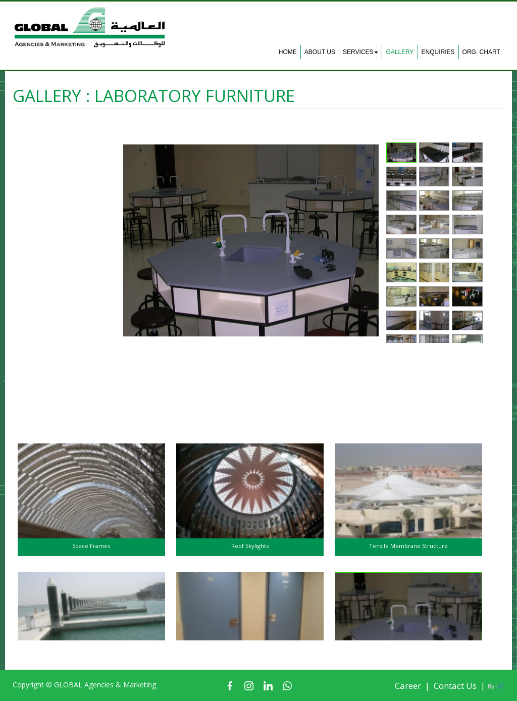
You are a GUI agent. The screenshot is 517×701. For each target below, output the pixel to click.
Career (408, 685)
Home (288, 52)
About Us (319, 52)
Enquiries (438, 52)
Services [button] (360, 52)
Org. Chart (481, 52)
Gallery (399, 52)
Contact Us (455, 685)
